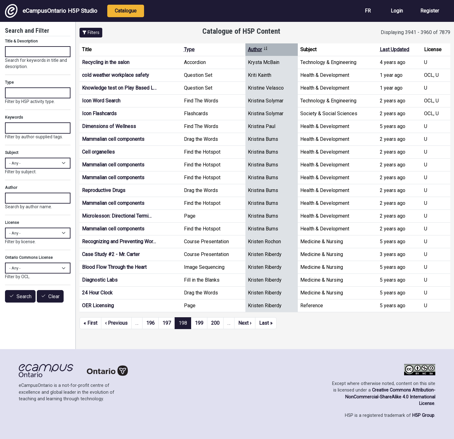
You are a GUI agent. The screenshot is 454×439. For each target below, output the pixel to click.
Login (397, 11)
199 (199, 323)
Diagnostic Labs (100, 280)
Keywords (14, 117)
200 (215, 323)
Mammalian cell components (113, 139)
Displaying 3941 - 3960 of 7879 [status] (415, 32)
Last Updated (394, 49)
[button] (91, 32)
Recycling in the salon (105, 62)
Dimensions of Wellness (109, 126)
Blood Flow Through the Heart (114, 267)
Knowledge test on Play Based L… (119, 88)
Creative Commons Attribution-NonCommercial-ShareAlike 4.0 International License (390, 396)
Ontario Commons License (29, 257)
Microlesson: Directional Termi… (117, 216)
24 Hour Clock (97, 293)
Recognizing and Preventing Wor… (119, 241)
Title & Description (21, 41)
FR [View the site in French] (368, 11)
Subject (11, 152)
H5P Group (423, 415)
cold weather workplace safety (115, 75)
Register (429, 11)
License (12, 222)
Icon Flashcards (99, 113)
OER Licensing (98, 305)
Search (24, 296)
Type (189, 49)
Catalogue (126, 11)
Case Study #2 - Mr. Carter (111, 254)
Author (258, 49)
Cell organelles (98, 152)
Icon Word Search (101, 101)
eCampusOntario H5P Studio (51, 11)
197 (166, 323)
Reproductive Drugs (103, 190)
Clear (54, 296)
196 (150, 323)
